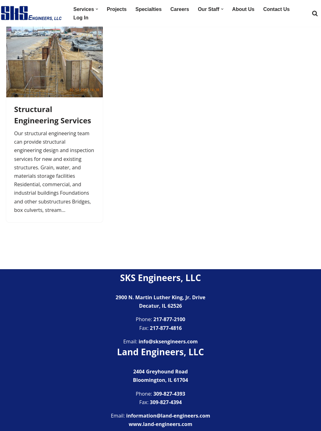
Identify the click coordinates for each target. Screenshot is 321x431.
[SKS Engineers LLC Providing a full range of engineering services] (31, 13)
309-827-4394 (166, 402)
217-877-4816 (166, 328)
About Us (243, 9)
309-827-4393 (169, 393)
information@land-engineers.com (168, 415)
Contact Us (276, 9)
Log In (80, 17)
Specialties (148, 9)
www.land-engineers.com (160, 424)
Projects (117, 9)
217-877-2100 (169, 319)
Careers (180, 9)
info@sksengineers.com (168, 341)
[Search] (315, 13)
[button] (97, 9)
